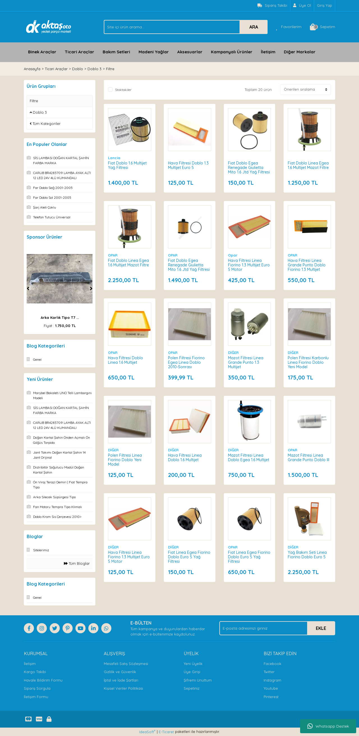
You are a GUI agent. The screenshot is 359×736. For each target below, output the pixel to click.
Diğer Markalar (300, 51)
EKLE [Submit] (321, 628)
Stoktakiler (123, 90)
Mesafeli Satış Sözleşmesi (126, 663)
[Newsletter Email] (277, 628)
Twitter (269, 671)
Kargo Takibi (35, 671)
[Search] (186, 27)
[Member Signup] (302, 5)
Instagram (272, 680)
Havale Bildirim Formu (43, 680)
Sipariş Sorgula (37, 688)
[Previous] (28, 288)
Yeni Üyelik (193, 663)
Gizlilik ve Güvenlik (120, 671)
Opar (233, 255)
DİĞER (233, 352)
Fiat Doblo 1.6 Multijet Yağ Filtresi (127, 165)
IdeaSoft (147, 731)
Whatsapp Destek (328, 726)
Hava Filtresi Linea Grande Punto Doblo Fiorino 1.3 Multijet (307, 265)
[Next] (91, 288)
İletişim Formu (36, 696)
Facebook (272, 663)
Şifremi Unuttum (198, 680)
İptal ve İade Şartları (121, 680)
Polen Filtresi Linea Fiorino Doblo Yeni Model (125, 460)
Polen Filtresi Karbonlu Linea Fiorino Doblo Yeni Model (308, 362)
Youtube (271, 688)
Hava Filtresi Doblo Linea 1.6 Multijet (125, 360)
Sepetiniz (191, 688)
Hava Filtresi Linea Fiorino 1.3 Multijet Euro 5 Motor (249, 265)
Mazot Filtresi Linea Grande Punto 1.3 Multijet (245, 362)
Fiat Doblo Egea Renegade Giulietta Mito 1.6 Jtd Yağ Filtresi (249, 168)
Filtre (110, 69)
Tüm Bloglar (77, 563)
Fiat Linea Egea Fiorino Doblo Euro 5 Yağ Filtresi (189, 557)
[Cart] (322, 27)
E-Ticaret (166, 732)
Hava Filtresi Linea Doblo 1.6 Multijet (185, 457)
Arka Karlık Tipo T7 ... (60, 317)
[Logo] (48, 26)
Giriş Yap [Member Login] (324, 5)
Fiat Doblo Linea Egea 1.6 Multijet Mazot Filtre (308, 165)
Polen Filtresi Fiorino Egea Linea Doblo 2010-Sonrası (186, 362)
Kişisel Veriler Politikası (123, 688)
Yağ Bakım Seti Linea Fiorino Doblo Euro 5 (307, 554)
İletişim (268, 51)
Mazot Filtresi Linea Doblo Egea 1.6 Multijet (248, 457)
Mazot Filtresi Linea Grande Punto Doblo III (308, 457)
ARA (253, 27)
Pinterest (271, 696)
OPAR (113, 255)
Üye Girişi (192, 671)
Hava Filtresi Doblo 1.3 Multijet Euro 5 (188, 165)
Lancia (114, 158)
